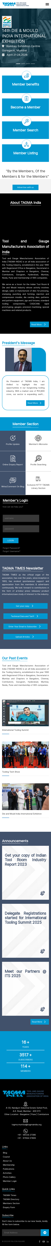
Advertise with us (25, 187)
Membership (9, 1165)
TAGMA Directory (11, 1199)
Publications (8, 1169)
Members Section (11, 1203)
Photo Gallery (9, 1177)
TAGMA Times (9, 1195)
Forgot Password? (11, 548)
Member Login (10, 1181)
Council (6, 1156)
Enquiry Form (9, 1207)
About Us (7, 1161)
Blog (5, 1152)
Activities (7, 1173)
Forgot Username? (11, 551)
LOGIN (10, 540)
